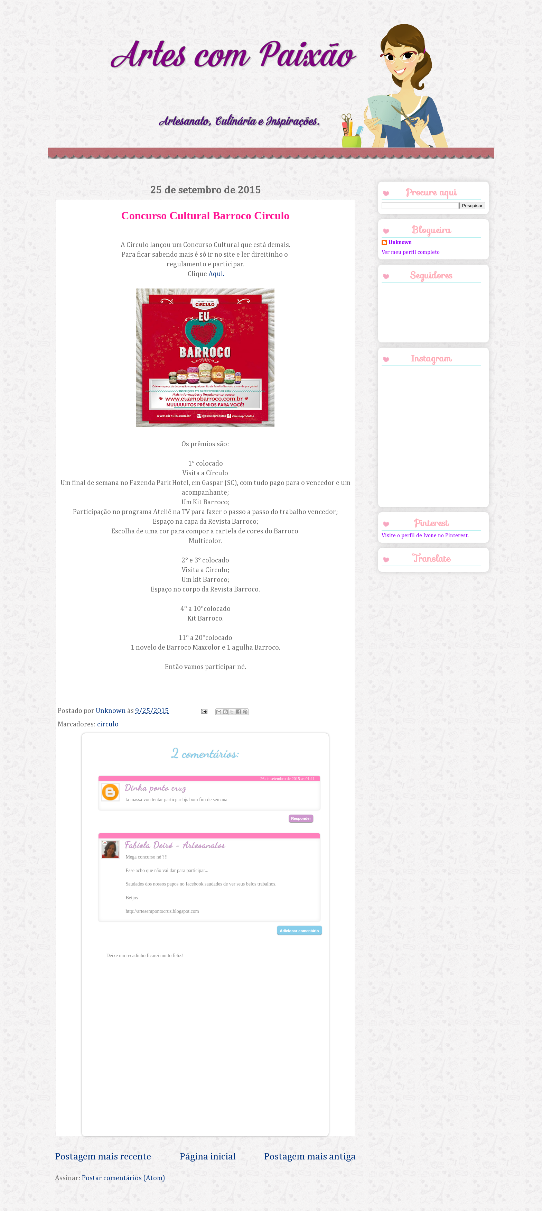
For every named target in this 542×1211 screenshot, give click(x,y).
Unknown (400, 243)
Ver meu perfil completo (411, 252)
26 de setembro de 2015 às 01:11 (287, 778)
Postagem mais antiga (310, 1157)
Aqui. (216, 273)
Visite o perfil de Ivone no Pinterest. (425, 536)
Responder (301, 818)
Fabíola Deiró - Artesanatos (174, 844)
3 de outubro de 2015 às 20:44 (289, 848)
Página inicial (208, 1157)
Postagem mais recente (103, 1157)
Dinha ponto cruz (155, 787)
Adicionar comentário (299, 931)
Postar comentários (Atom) (123, 1178)
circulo (108, 724)
